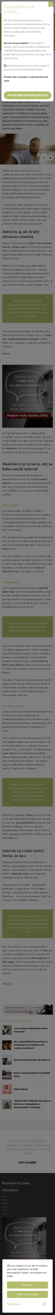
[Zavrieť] (51, 4)
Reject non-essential (27, 1294)
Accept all (27, 1285)
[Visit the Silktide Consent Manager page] (44, 1304)
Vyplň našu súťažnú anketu (27, 95)
